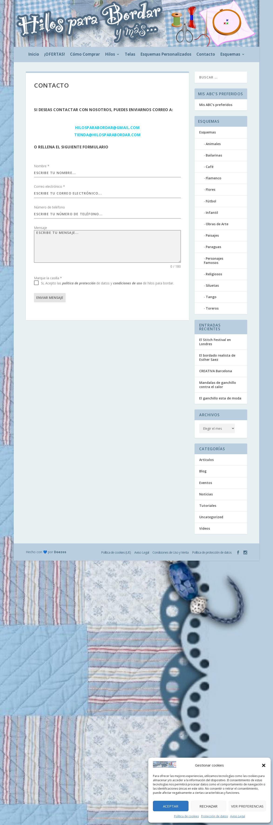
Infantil (212, 212)
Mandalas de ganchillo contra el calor (217, 384)
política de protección (78, 283)
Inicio (33, 55)
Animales (213, 144)
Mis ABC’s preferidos (215, 104)
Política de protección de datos (212, 552)
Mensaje (40, 227)
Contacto (205, 55)
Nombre (41, 166)
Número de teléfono (49, 207)
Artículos (206, 459)
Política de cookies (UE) (116, 552)
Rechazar (208, 806)
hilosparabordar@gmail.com (107, 127)
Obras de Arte (217, 224)
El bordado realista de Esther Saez (217, 357)
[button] (263, 765)
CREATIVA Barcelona (215, 371)
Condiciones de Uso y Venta (170, 552)
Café (209, 166)
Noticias (206, 494)
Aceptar (170, 806)
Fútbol (211, 201)
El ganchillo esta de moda (220, 398)
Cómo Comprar (85, 55)
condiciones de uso (127, 283)
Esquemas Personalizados (165, 55)
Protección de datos (214, 816)
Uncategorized (211, 517)
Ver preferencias (247, 806)
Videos (204, 528)
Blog (202, 471)
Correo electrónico (49, 186)
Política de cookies (186, 816)
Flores (210, 189)
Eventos (205, 483)
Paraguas (213, 247)
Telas (130, 55)
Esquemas (230, 55)
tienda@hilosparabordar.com (107, 134)
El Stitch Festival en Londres (215, 342)
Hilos (110, 55)
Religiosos (214, 274)
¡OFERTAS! (54, 55)
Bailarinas (214, 155)
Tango (211, 297)
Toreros (212, 308)
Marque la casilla (48, 278)
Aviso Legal (237, 816)
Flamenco (213, 178)
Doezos (60, 552)
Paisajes (212, 235)
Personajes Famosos (213, 260)
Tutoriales (207, 505)
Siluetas (212, 285)
